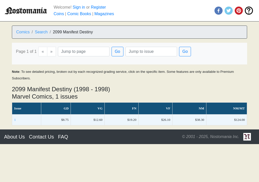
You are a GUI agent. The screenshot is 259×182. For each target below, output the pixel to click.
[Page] (84, 51)
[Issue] (151, 51)
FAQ (63, 137)
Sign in (79, 7)
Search (41, 32)
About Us (14, 137)
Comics (23, 32)
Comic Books (79, 14)
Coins (59, 14)
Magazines (104, 14)
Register (98, 7)
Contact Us (41, 137)
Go (117, 51)
